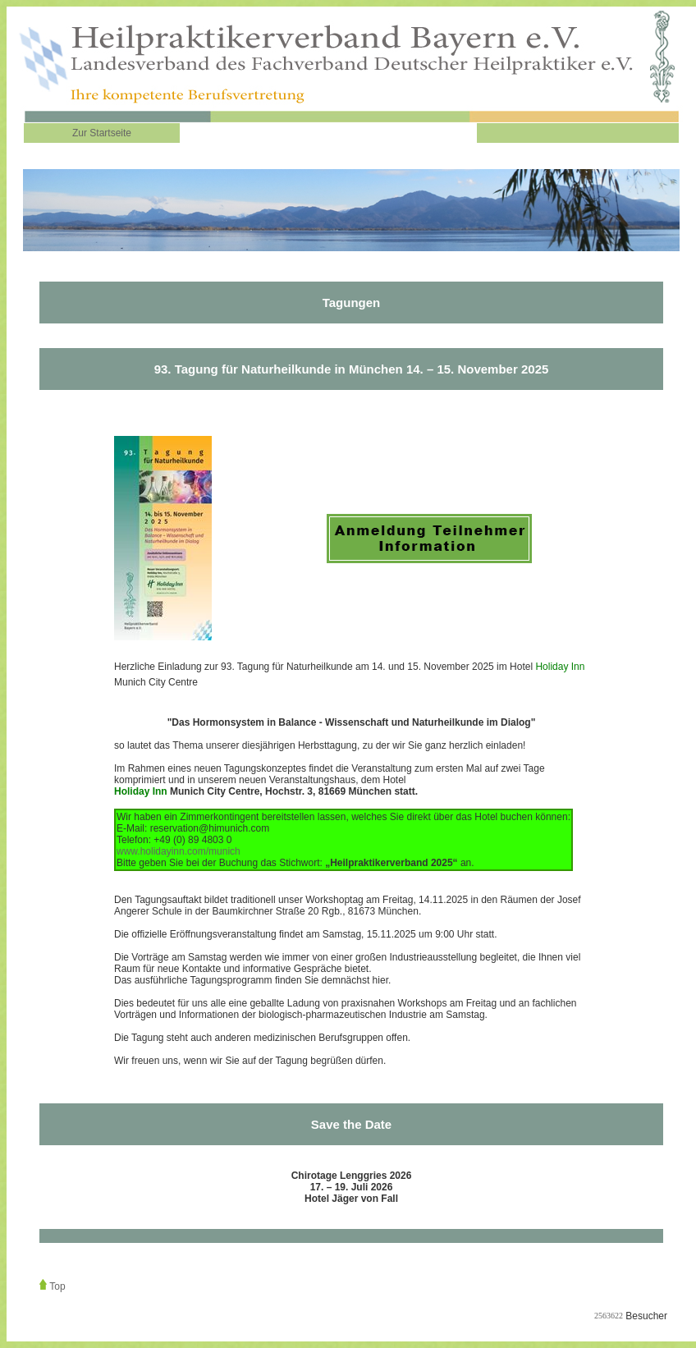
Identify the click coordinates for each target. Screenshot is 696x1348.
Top (57, 1286)
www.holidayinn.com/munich (178, 851)
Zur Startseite (101, 133)
